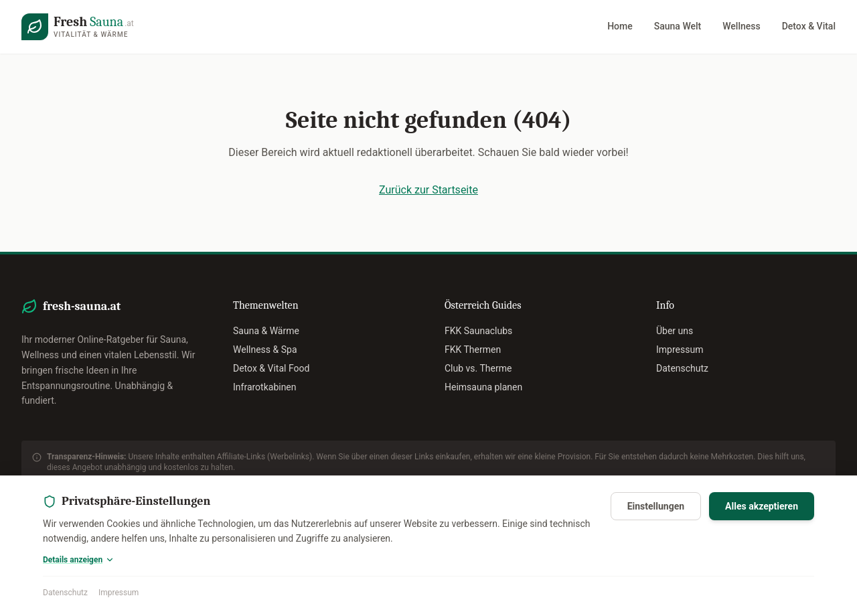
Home (620, 26)
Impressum (118, 592)
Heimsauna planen (483, 387)
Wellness (741, 26)
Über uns (674, 330)
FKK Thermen (473, 349)
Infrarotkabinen (265, 387)
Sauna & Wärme (266, 330)
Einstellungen (655, 506)
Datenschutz (65, 592)
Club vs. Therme (478, 368)
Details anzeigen (78, 559)
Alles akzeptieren (761, 506)
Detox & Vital (809, 26)
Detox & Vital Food (271, 368)
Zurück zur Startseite (428, 189)
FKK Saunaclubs (478, 330)
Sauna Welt (677, 26)
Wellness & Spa (265, 349)
